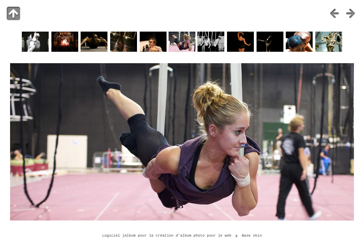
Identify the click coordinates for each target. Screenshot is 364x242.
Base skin (252, 236)
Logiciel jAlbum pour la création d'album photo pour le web (166, 236)
